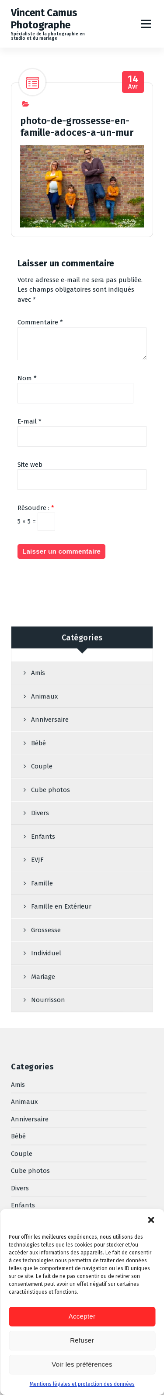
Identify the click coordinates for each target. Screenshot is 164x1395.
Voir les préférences (82, 1364)
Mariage (23, 1185)
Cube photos (30, 1047)
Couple (21, 1029)
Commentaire (40, 353)
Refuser (82, 1340)
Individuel (26, 1167)
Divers (20, 1064)
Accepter (82, 1316)
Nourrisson (28, 1202)
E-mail (29, 452)
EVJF (17, 1098)
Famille (22, 1116)
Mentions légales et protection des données (82, 1384)
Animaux (44, 882)
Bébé (38, 929)
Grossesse (26, 1150)
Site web (29, 495)
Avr (133, 113)
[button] (151, 1220)
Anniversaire (50, 905)
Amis (38, 858)
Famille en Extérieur (41, 1133)
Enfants (23, 1081)
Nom (27, 409)
